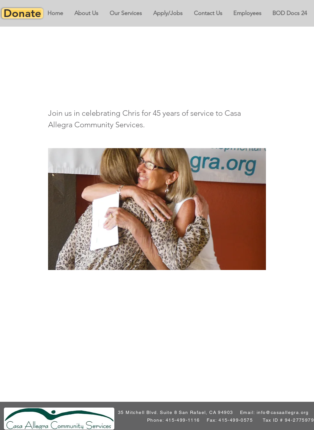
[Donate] (22, 13)
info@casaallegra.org (283, 412)
